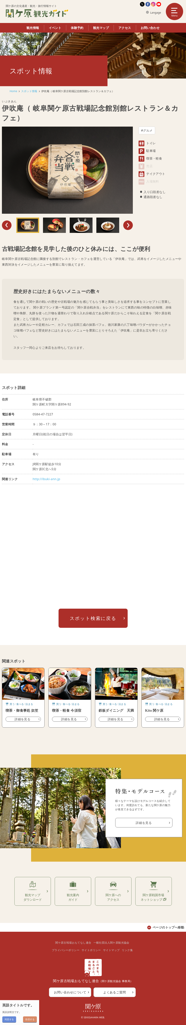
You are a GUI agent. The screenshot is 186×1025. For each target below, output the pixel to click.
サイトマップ (111, 950)
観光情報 (32, 28)
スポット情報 (29, 91)
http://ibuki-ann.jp (46, 479)
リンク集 (127, 950)
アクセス (124, 28)
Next (128, 225)
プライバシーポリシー (65, 950)
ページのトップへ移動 (168, 927)
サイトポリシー (91, 950)
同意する (9, 1019)
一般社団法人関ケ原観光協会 (111, 942)
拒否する (30, 1019)
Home (13, 91)
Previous (7, 225)
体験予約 (77, 28)
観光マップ (101, 28)
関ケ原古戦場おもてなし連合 (73, 942)
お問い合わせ (150, 28)
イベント (55, 28)
